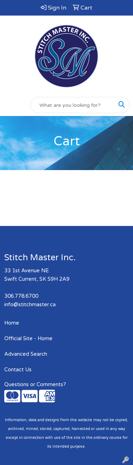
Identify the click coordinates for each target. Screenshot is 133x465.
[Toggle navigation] (11, 105)
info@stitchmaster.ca (30, 305)
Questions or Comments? (35, 385)
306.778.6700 (21, 296)
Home (11, 323)
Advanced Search (25, 354)
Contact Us (18, 370)
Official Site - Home (28, 339)
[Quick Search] (72, 105)
